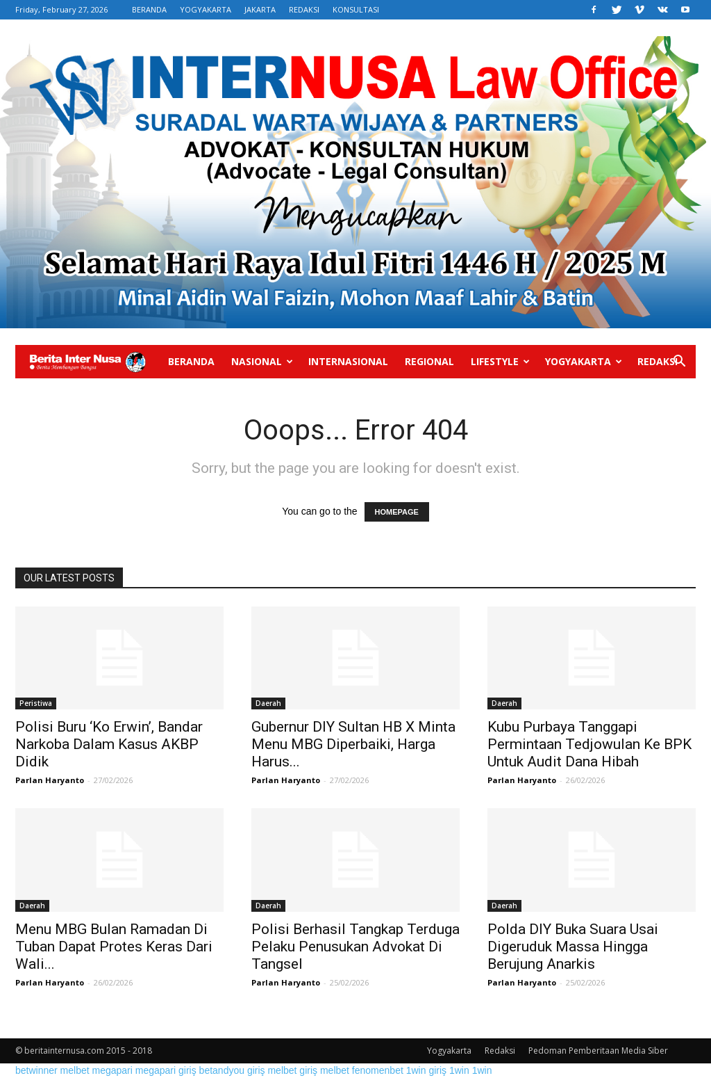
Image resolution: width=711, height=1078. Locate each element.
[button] (679, 362)
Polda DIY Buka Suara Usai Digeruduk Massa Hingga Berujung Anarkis (572, 946)
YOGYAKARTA (205, 9)
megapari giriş (165, 1070)
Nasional (262, 361)
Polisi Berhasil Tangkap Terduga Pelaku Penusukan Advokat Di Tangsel (355, 946)
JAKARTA (260, 9)
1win (459, 1070)
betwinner (36, 1070)
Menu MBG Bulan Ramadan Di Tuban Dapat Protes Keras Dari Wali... (113, 946)
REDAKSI (304, 9)
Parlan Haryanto (49, 780)
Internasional (348, 361)
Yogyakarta (583, 361)
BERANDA (149, 9)
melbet (75, 1070)
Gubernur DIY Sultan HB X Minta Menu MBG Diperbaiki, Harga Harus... (353, 744)
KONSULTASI (356, 9)
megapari (112, 1070)
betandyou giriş (232, 1070)
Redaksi (657, 361)
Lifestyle (500, 361)
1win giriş (426, 1070)
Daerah (268, 703)
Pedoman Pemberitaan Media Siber (598, 1050)
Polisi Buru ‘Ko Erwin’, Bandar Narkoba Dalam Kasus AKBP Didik (109, 744)
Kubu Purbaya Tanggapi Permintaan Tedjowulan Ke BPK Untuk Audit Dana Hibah (589, 744)
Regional (429, 361)
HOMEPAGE (397, 512)
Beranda (191, 361)
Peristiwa (35, 703)
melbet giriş (292, 1070)
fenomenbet (377, 1070)
